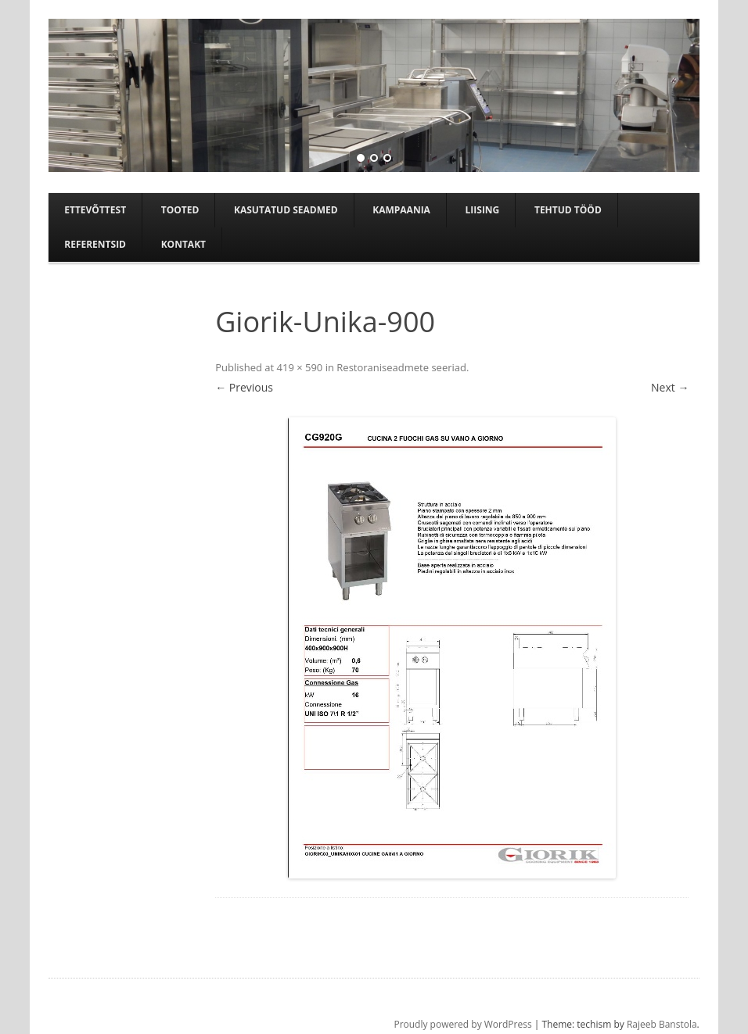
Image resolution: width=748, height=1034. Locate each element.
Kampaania (401, 209)
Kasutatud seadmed (286, 209)
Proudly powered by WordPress (462, 1024)
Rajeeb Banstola (662, 1024)
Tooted (180, 209)
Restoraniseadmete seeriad (401, 367)
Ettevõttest (95, 209)
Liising (483, 209)
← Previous (244, 387)
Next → (670, 387)
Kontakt (183, 244)
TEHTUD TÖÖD (568, 209)
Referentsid (95, 244)
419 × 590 (300, 367)
